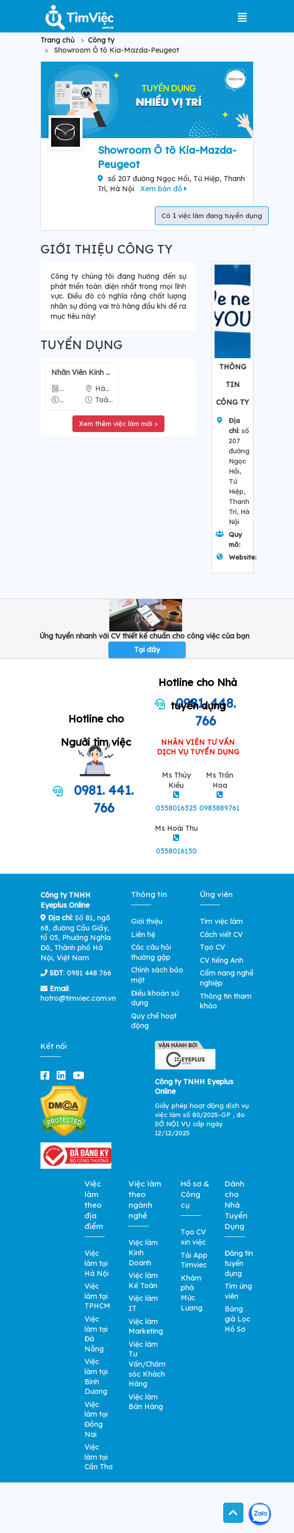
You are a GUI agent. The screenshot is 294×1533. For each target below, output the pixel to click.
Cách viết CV (221, 934)
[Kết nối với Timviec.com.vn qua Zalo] (259, 1514)
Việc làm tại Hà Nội (97, 1263)
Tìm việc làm (221, 921)
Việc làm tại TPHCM (97, 1296)
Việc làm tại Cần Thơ (99, 1456)
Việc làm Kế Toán (143, 1280)
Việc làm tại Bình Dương (96, 1376)
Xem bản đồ (163, 188)
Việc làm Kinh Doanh (143, 1252)
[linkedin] (63, 1075)
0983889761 (219, 808)
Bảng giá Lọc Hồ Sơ (237, 1318)
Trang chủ (57, 40)
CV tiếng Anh (221, 960)
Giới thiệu (146, 921)
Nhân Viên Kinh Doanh (82, 372)
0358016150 (176, 851)
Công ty (101, 40)
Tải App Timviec (194, 1260)
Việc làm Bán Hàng (146, 1402)
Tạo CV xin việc (193, 1237)
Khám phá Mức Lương (191, 1292)
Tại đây (147, 649)
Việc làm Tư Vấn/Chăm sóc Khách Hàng (147, 1364)
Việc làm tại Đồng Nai (96, 1419)
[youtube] (81, 1075)
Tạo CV (212, 947)
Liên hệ (143, 934)
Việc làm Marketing (146, 1326)
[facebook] (47, 1075)
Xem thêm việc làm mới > (118, 423)
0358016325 (176, 808)
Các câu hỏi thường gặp (151, 952)
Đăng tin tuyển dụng (239, 1263)
